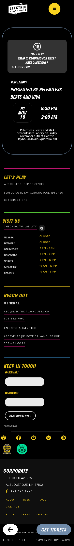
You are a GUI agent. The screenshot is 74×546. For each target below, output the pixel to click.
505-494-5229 (14, 343)
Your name (12, 396)
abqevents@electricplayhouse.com (32, 336)
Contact (13, 506)
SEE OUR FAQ (21, 67)
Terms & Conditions (17, 540)
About (11, 499)
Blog (10, 514)
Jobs (26, 499)
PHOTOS (42, 514)
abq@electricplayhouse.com (27, 311)
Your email (12, 375)
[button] (54, 9)
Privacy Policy (47, 540)
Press (25, 514)
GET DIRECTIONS (16, 200)
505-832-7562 (14, 318)
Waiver (67, 540)
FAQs (42, 499)
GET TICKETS (54, 529)
